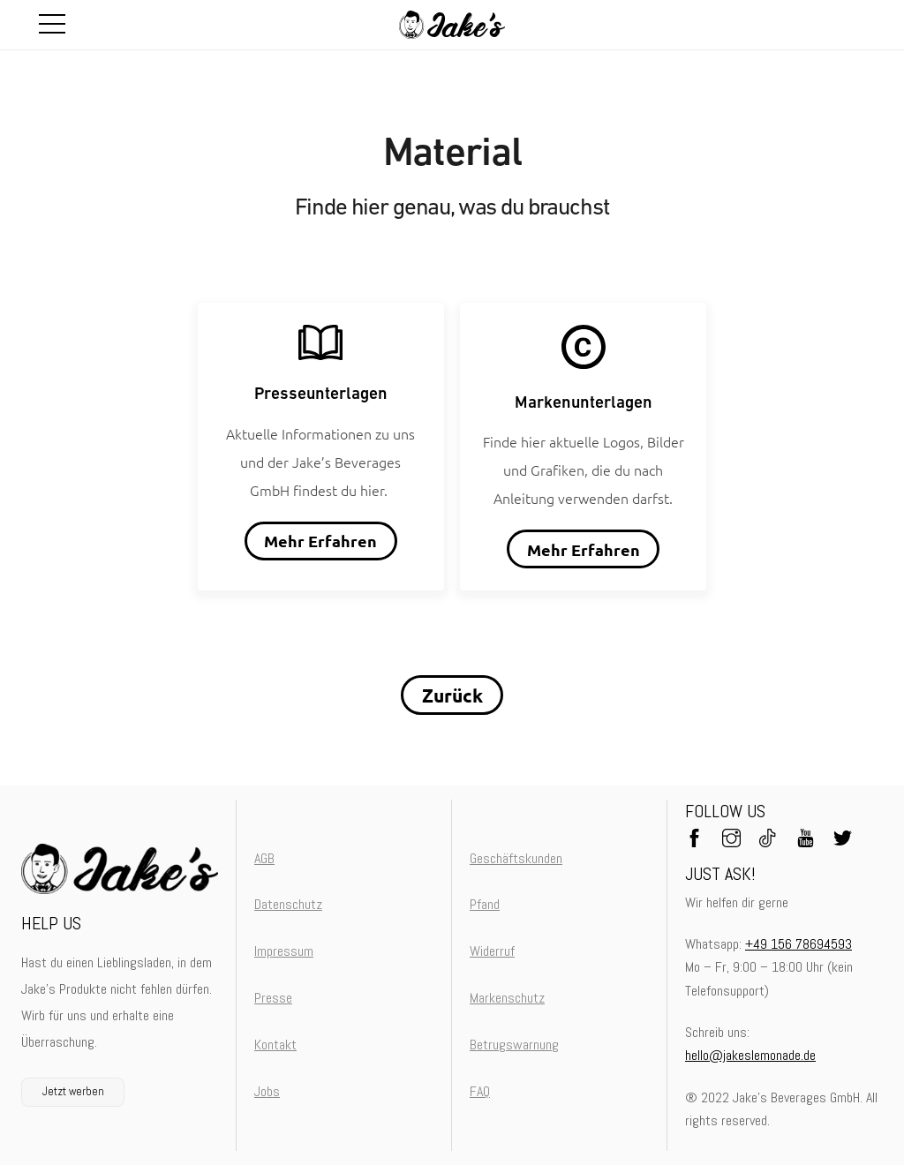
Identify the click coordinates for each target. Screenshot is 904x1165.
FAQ (480, 1091)
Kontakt (275, 1044)
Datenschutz (288, 904)
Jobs (267, 1091)
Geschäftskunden (516, 858)
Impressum (283, 951)
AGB (264, 858)
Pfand (485, 904)
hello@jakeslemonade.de (750, 1055)
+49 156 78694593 (798, 944)
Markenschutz (507, 997)
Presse (273, 997)
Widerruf (492, 951)
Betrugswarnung (514, 1044)
